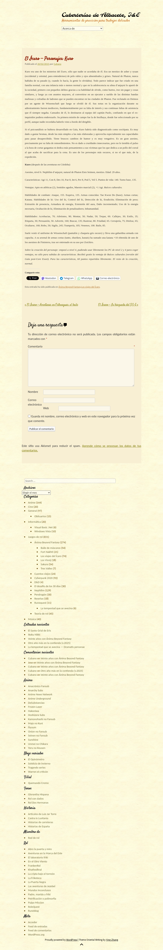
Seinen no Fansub (38, 735)
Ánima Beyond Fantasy (69, 286)
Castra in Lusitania (38, 818)
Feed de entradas (37, 926)
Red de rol (33, 838)
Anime (31, 502)
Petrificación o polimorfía (42, 898)
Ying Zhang (112, 939)
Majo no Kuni (35, 723)
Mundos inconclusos (39, 890)
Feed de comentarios (39, 930)
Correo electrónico (35, 402)
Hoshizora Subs (36, 715)
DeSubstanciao (36, 702)
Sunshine (33, 739)
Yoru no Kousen (36, 748)
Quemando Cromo (38, 783)
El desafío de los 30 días (47, 586)
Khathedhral (35, 869)
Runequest (40, 602)
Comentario (81, 346)
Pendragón (40, 594)
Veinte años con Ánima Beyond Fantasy (50, 638)
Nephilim (39, 590)
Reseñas (39, 598)
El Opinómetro (36, 759)
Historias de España (39, 826)
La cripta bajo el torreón (41, 874)
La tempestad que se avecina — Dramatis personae (56, 647)
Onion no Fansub (37, 731)
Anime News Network (40, 694)
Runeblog (33, 910)
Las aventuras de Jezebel (41, 886)
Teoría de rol (41, 613)
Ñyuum (32, 727)
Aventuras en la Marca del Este (45, 853)
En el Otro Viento (37, 861)
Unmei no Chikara (38, 744)
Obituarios (40, 516)
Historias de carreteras (40, 822)
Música (32, 619)
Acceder (32, 922)
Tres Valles (46, 568)
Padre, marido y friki (39, 894)
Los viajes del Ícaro (90, 286)
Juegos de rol (35, 537)
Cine (30, 506)
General (32, 510)
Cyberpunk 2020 (43, 578)
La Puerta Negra (37, 882)
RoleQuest (34, 906)
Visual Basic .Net (43, 527)
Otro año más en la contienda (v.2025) (49, 643)
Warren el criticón (38, 771)
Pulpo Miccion (36, 902)
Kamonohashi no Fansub (41, 719)
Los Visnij (46, 560)
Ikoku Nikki (34, 634)
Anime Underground (39, 698)
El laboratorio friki (38, 857)
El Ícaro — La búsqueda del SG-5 (118, 305)
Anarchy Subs (35, 690)
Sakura (44, 564)
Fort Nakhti (47, 552)
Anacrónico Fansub (38, 686)
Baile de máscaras (51, 548)
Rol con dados (36, 798)
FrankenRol (34, 865)
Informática (34, 521)
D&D (37, 582)
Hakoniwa (33, 711)
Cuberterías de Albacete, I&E (100, 15)
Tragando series (37, 767)
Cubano (57, 63)
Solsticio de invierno (39, 763)
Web (46, 408)
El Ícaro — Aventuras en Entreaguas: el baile (51, 305)
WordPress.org (36, 934)
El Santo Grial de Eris (39, 630)
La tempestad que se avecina (57, 608)
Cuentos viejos (42, 573)
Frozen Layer (35, 706)
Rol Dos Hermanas (38, 802)
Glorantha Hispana (38, 794)
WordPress (71, 939)
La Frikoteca (34, 878)
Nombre (33, 392)
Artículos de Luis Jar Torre (42, 814)
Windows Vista (42, 531)
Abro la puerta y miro (40, 849)
